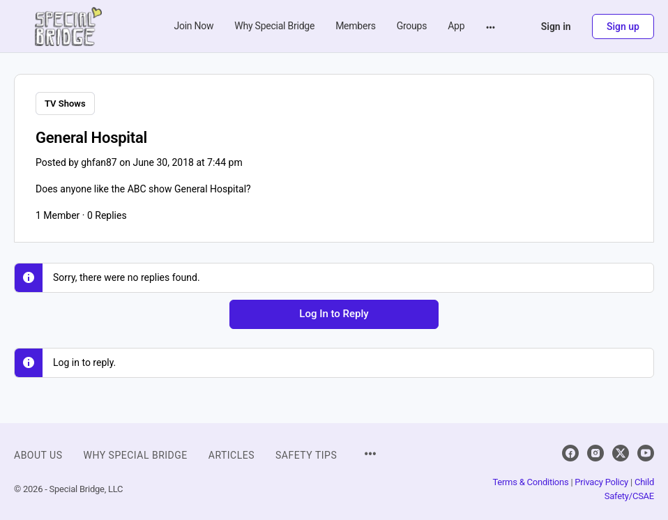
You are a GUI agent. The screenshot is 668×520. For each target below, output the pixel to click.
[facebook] (570, 451)
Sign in (556, 26)
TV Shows (65, 103)
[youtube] (645, 451)
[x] (620, 451)
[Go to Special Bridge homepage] (68, 25)
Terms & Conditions (530, 480)
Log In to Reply (333, 312)
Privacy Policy (601, 480)
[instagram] (595, 451)
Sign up (623, 26)
